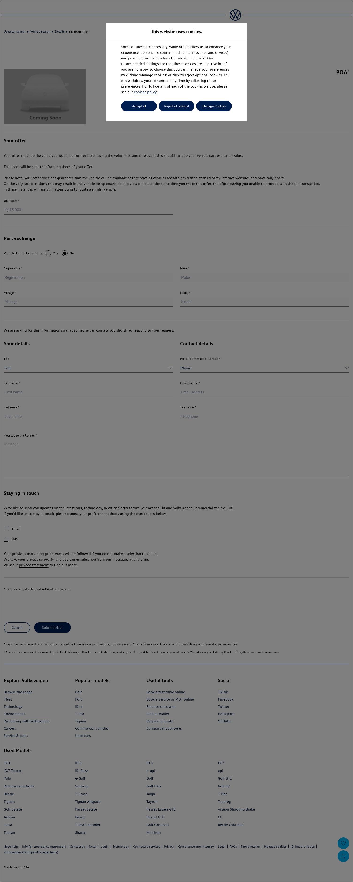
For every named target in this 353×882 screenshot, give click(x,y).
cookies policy (145, 92)
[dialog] (176, 441)
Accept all (139, 106)
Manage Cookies (214, 106)
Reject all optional (176, 106)
